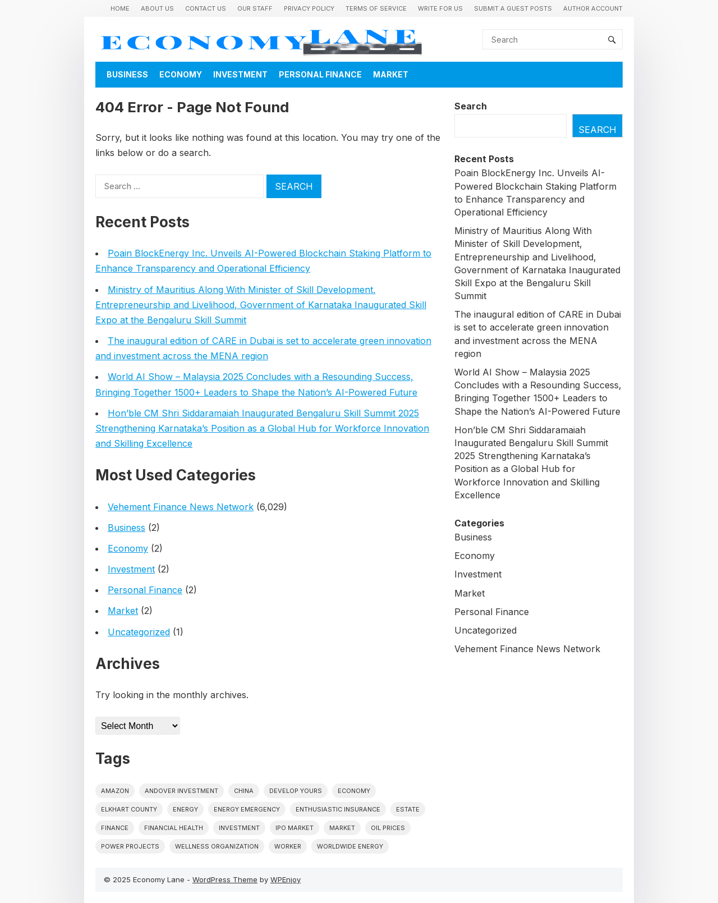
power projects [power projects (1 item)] (130, 846)
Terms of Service (376, 8)
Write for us (440, 8)
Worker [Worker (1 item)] (287, 846)
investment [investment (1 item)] (239, 828)
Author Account (593, 8)
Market (390, 74)
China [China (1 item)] (244, 791)
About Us (157, 8)
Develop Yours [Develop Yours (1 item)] (295, 791)
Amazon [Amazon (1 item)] (115, 791)
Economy (180, 74)
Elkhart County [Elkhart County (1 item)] (129, 809)
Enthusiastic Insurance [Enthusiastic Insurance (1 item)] (338, 809)
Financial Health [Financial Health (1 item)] (173, 828)
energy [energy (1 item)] (185, 809)
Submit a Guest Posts (513, 8)
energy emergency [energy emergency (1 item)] (247, 809)
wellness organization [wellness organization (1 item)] (217, 846)
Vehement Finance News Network (181, 506)
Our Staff (255, 8)
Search (470, 106)
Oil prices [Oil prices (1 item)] (388, 828)
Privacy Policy (309, 8)
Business (127, 74)
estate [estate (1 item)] (408, 809)
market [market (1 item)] (342, 828)
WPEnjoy (285, 879)
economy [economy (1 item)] (354, 791)
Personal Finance (320, 74)
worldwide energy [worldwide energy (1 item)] (350, 846)
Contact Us (205, 8)
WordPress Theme (224, 879)
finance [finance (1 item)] (114, 828)
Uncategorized (139, 632)
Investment (240, 74)
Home (120, 8)
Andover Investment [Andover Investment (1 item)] (181, 791)
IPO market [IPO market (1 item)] (294, 828)
